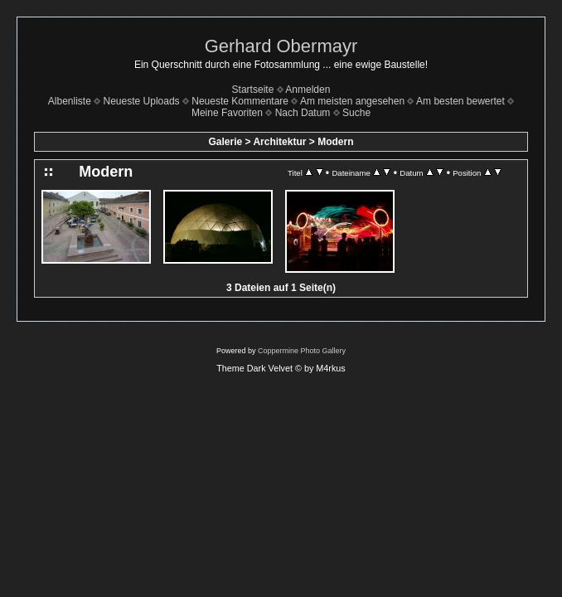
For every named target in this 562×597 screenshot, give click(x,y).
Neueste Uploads (142, 101)
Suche (356, 113)
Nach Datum (303, 113)
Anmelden (307, 89)
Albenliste (69, 101)
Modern (335, 142)
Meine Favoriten (227, 113)
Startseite (253, 89)
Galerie (226, 142)
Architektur (279, 142)
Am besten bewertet (460, 101)
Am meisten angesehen (352, 101)
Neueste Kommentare (239, 101)
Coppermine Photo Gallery (302, 351)
